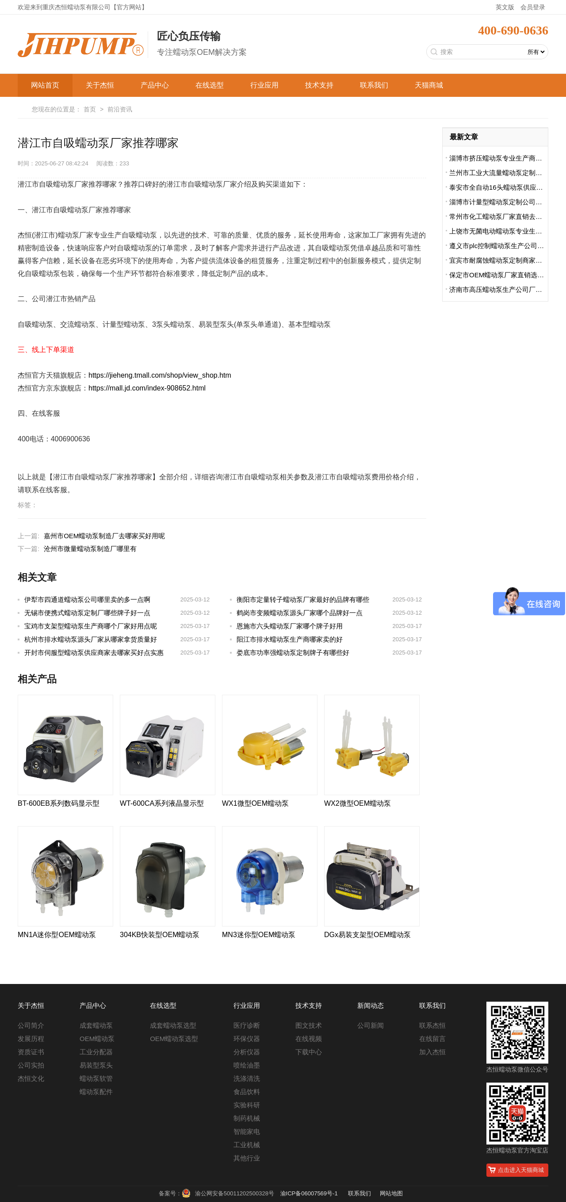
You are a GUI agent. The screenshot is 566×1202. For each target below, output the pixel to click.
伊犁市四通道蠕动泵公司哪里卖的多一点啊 (87, 599)
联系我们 (374, 85)
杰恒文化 (31, 1078)
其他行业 (246, 1158)
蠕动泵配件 (96, 1091)
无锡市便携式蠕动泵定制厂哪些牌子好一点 (87, 612)
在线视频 (308, 1038)
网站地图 (391, 1193)
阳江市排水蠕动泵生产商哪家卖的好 (290, 639)
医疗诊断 (246, 1025)
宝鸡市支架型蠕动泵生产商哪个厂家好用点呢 (90, 626)
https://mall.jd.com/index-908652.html (147, 388)
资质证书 (31, 1052)
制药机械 (246, 1118)
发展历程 (31, 1038)
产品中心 (155, 85)
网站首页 (45, 85)
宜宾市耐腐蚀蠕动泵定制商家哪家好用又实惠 (498, 260)
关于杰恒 (100, 85)
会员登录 (532, 7)
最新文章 (464, 137)
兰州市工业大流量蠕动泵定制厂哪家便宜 (498, 172)
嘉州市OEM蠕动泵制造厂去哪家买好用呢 (104, 536)
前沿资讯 (119, 109)
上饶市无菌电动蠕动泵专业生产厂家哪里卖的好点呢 (498, 231)
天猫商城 (429, 85)
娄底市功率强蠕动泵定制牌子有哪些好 (293, 652)
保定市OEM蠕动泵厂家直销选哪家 (498, 275)
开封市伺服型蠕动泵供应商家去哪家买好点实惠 (94, 652)
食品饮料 (246, 1091)
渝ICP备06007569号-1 (309, 1193)
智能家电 (246, 1131)
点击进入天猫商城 (521, 1170)
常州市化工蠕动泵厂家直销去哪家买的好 (498, 216)
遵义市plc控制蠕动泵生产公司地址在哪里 (498, 245)
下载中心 (308, 1052)
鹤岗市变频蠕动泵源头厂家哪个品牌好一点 (300, 612)
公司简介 (31, 1025)
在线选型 (209, 85)
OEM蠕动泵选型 (174, 1038)
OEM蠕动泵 (97, 1038)
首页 (90, 109)
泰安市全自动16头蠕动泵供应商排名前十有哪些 (498, 187)
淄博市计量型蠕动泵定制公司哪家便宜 (498, 202)
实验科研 (246, 1105)
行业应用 (264, 85)
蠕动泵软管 (96, 1078)
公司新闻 (370, 1025)
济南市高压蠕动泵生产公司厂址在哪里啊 (498, 289)
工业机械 (246, 1144)
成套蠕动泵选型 (173, 1025)
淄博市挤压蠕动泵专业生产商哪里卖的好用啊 (498, 158)
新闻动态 (370, 1005)
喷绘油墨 (246, 1065)
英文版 (505, 7)
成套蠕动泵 (96, 1025)
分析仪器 (246, 1052)
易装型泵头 (96, 1065)
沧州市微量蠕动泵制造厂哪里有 (90, 548)
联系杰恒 (432, 1025)
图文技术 (308, 1025)
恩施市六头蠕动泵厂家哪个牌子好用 (290, 626)
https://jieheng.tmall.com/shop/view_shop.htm (159, 375)
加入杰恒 (432, 1052)
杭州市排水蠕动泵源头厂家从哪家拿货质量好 (90, 639)
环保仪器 (246, 1038)
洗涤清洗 (246, 1078)
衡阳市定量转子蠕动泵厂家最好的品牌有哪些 (303, 599)
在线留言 (432, 1038)
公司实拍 (31, 1065)
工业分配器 (96, 1052)
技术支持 (319, 85)
